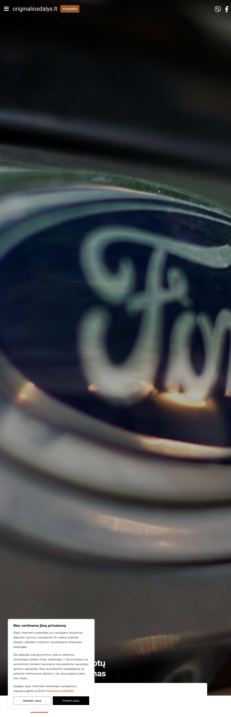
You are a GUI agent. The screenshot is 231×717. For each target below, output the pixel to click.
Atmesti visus (32, 700)
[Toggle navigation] (6, 8)
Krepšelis (70, 9)
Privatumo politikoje (60, 690)
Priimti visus (71, 700)
